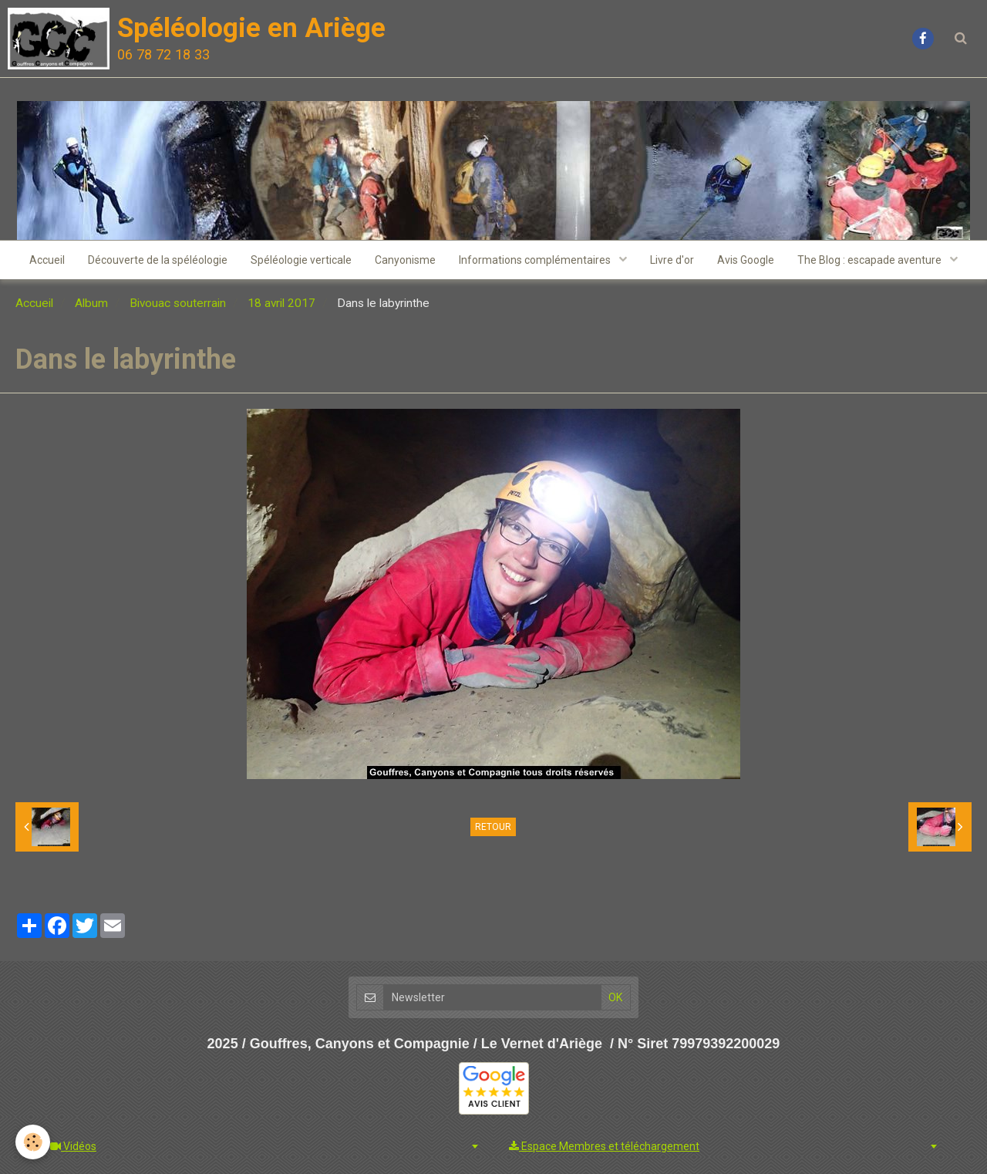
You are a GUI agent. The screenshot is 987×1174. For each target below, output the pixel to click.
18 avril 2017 (281, 303)
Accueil (47, 260)
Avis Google (745, 260)
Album (91, 303)
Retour (493, 826)
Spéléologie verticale (301, 260)
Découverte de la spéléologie (157, 260)
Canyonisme (405, 260)
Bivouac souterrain (178, 303)
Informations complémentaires (536, 260)
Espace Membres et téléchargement (604, 1146)
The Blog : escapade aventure (870, 260)
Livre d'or (672, 260)
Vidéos (73, 1146)
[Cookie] (32, 1142)
